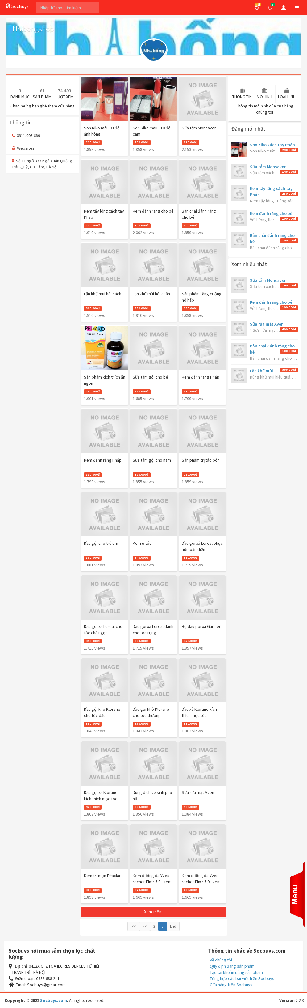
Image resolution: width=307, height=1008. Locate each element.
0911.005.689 (26, 135)
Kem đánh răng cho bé (271, 213)
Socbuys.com (53, 1000)
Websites (23, 148)
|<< (133, 926)
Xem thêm (153, 911)
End (173, 926)
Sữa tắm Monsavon (268, 166)
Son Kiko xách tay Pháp (272, 145)
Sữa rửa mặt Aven (267, 324)
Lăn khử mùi (261, 371)
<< (145, 926)
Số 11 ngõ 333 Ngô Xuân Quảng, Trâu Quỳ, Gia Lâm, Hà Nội (42, 164)
